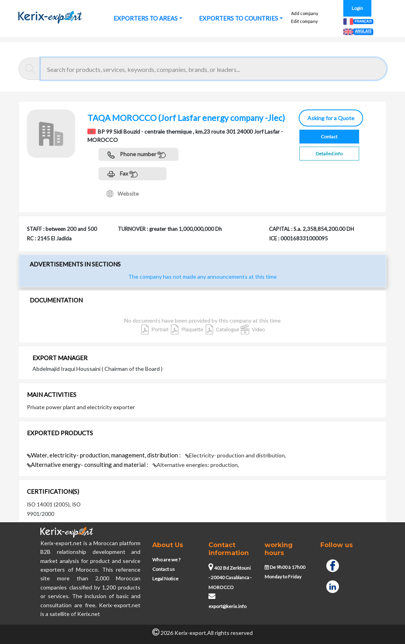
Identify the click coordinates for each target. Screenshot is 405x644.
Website (122, 193)
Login (357, 8)
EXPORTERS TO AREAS (146, 18)
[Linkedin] (332, 585)
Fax (123, 174)
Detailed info (329, 154)
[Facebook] (332, 565)
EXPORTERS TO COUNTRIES (238, 18)
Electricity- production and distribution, (235, 455)
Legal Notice (165, 579)
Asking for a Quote (331, 118)
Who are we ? (166, 560)
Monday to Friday (283, 577)
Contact (329, 137)
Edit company (304, 21)
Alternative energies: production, (196, 464)
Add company (304, 13)
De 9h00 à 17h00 (285, 567)
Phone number (137, 155)
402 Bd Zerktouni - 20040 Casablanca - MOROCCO (230, 577)
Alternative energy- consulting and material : (88, 464)
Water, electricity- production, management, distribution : (104, 455)
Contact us (163, 569)
